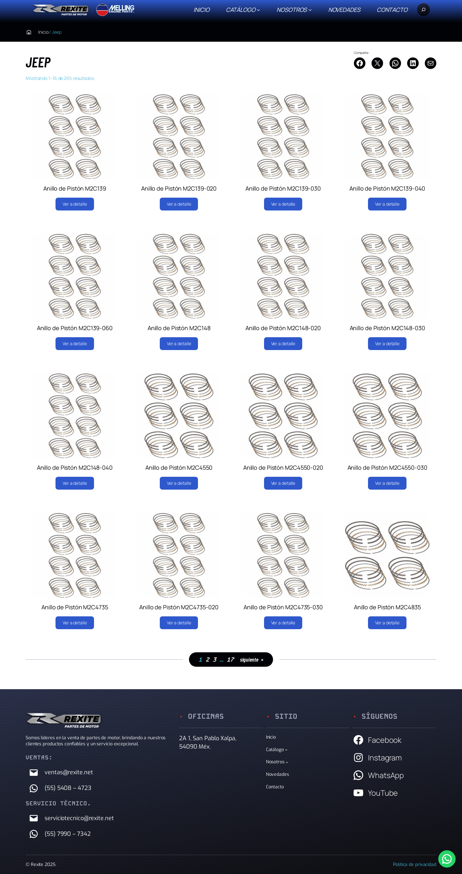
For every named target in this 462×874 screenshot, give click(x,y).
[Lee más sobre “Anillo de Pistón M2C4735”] (75, 622)
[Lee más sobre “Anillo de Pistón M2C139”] (75, 204)
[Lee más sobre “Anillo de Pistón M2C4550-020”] (283, 483)
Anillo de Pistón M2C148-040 (75, 467)
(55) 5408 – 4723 (68, 788)
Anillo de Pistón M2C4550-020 (283, 467)
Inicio (201, 9)
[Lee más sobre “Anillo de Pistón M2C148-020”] (283, 343)
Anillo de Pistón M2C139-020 (179, 188)
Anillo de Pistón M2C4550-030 (387, 467)
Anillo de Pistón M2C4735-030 (283, 607)
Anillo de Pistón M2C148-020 (283, 328)
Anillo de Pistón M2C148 (179, 328)
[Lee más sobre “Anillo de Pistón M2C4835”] (387, 622)
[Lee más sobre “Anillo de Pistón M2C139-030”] (283, 204)
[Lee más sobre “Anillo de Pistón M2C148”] (179, 343)
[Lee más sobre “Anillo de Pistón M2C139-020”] (179, 204)
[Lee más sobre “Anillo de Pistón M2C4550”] (179, 483)
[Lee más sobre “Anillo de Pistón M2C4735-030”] (283, 622)
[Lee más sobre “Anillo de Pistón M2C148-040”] (75, 483)
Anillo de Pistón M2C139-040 (387, 188)
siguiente (251, 660)
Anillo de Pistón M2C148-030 (387, 328)
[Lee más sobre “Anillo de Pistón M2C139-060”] (75, 343)
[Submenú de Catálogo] (258, 10)
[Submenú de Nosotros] (310, 10)
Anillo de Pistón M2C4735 (74, 607)
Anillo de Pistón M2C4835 (387, 607)
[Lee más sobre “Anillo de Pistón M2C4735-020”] (179, 622)
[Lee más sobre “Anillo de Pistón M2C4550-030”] (387, 483)
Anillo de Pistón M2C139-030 (283, 188)
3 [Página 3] (214, 659)
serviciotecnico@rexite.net (79, 818)
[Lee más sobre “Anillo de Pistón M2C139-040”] (387, 204)
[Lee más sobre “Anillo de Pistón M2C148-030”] (387, 343)
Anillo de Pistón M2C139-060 (75, 328)
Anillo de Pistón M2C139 (74, 188)
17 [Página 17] (230, 659)
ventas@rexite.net (69, 772)
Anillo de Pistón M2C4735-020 (178, 607)
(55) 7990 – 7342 (67, 834)
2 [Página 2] (207, 659)
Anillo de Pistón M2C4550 (179, 467)
